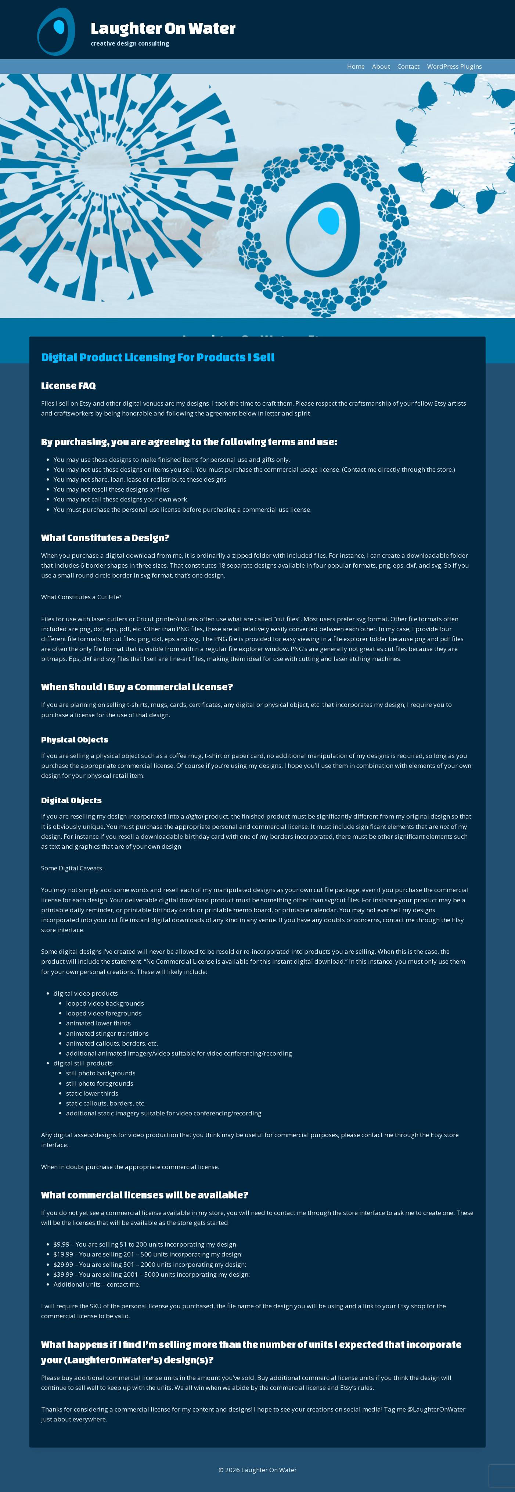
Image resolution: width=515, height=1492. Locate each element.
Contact (408, 66)
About (381, 66)
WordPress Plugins (454, 66)
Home (356, 66)
